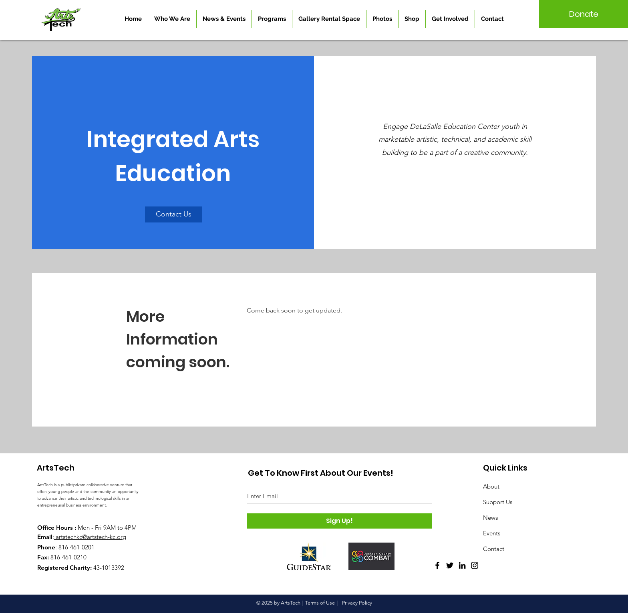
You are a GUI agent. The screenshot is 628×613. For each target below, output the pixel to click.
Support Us (497, 502)
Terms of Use (320, 603)
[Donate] (583, 14)
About (491, 486)
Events (491, 533)
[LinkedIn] (462, 565)
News (490, 517)
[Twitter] (450, 565)
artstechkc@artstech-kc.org (91, 537)
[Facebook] (437, 565)
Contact (493, 549)
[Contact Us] (173, 214)
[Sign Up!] (339, 521)
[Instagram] (474, 565)
